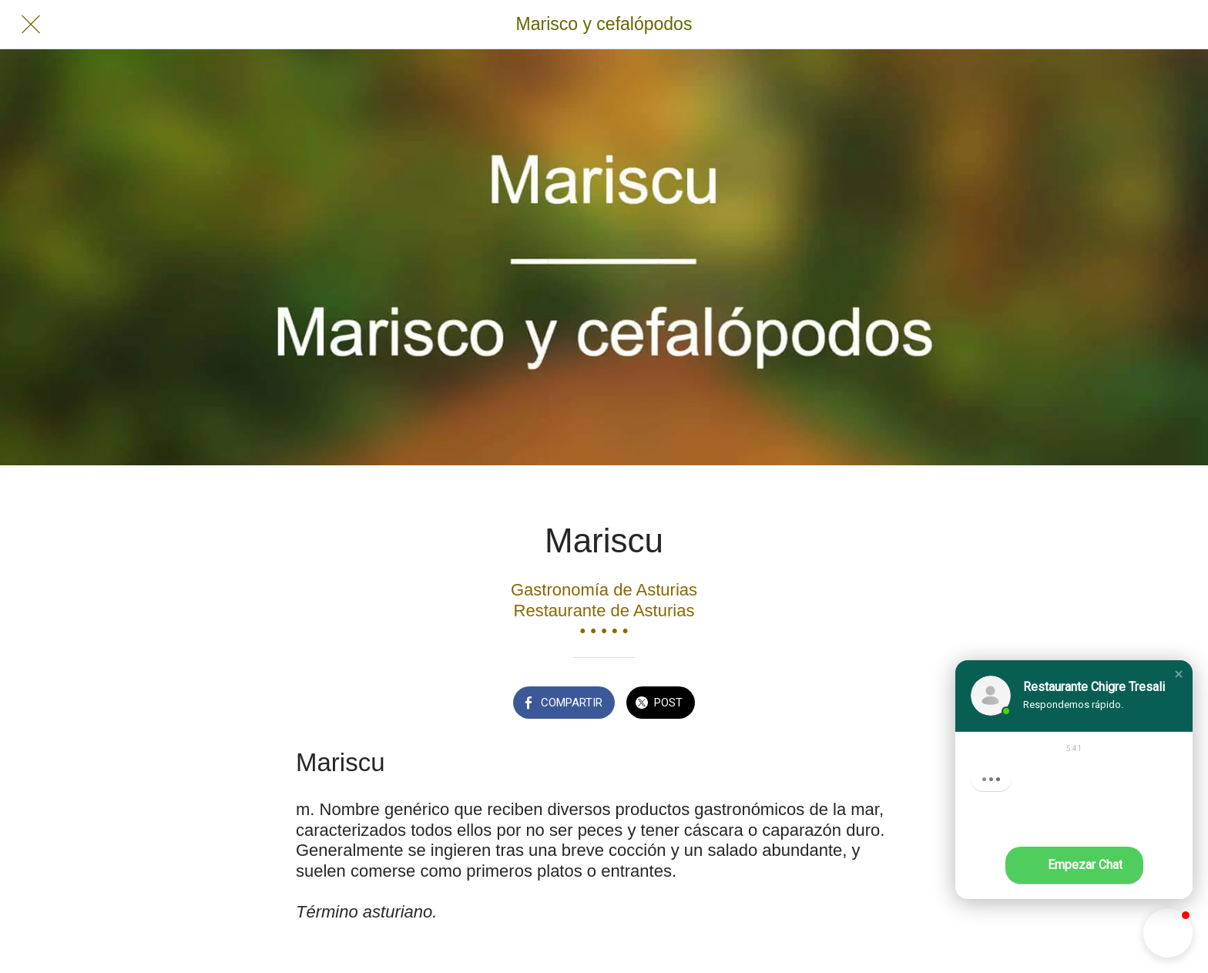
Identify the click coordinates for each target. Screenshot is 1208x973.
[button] (1178, 674)
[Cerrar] (31, 24)
